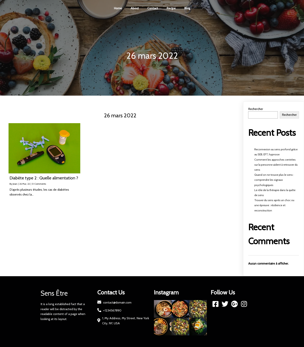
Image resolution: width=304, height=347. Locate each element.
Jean (15, 183)
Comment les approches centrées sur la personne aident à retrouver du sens (276, 164)
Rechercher (255, 109)
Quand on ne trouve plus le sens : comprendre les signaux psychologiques (274, 180)
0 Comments (39, 183)
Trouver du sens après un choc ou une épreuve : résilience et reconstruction (274, 205)
